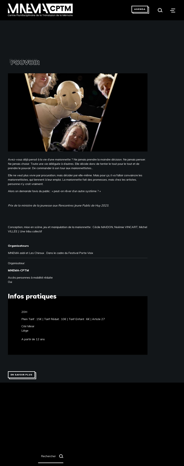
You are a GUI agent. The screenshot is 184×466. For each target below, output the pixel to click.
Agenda (139, 9)
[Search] (160, 10)
